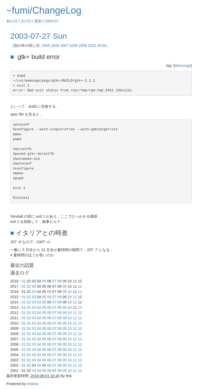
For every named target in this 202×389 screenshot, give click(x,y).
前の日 (11, 21)
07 (54, 281)
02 (29, 286)
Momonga (182, 65)
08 (59, 281)
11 (75, 297)
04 (39, 302)
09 (65, 286)
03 (34, 286)
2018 (101, 45)
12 (80, 286)
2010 (92, 45)
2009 (83, 45)
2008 (73, 45)
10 (70, 292)
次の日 (26, 21)
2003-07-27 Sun (38, 36)
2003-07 (51, 21)
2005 (46, 45)
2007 (64, 45)
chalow (32, 384)
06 (49, 292)
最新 (38, 21)
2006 (55, 45)
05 (44, 281)
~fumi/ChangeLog (43, 10)
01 (24, 281)
